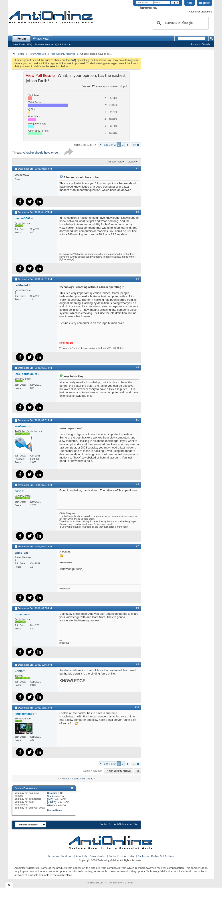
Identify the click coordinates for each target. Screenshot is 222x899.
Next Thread (86, 778)
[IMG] (50, 799)
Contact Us (106, 824)
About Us (81, 856)
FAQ (29, 44)
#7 (137, 546)
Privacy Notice (97, 856)
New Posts (19, 44)
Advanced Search (200, 44)
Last (136, 144)
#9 (137, 664)
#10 (137, 707)
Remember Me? (147, 8)
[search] (180, 23)
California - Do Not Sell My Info (156, 856)
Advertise (129, 856)
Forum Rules (54, 810)
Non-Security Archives (63, 53)
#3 (137, 278)
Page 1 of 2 (109, 144)
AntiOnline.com (123, 824)
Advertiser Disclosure (200, 11)
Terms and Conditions (60, 856)
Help (189, 2)
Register (204, 2)
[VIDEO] (51, 802)
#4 (137, 367)
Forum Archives (37, 53)
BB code (52, 793)
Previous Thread (69, 778)
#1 (137, 168)
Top (137, 770)
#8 (137, 607)
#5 (137, 419)
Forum (21, 38)
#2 (137, 211)
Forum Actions (42, 44)
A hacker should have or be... (41, 152)
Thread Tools (115, 161)
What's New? (41, 38)
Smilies (51, 796)
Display (131, 161)
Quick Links (61, 44)
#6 (137, 484)
